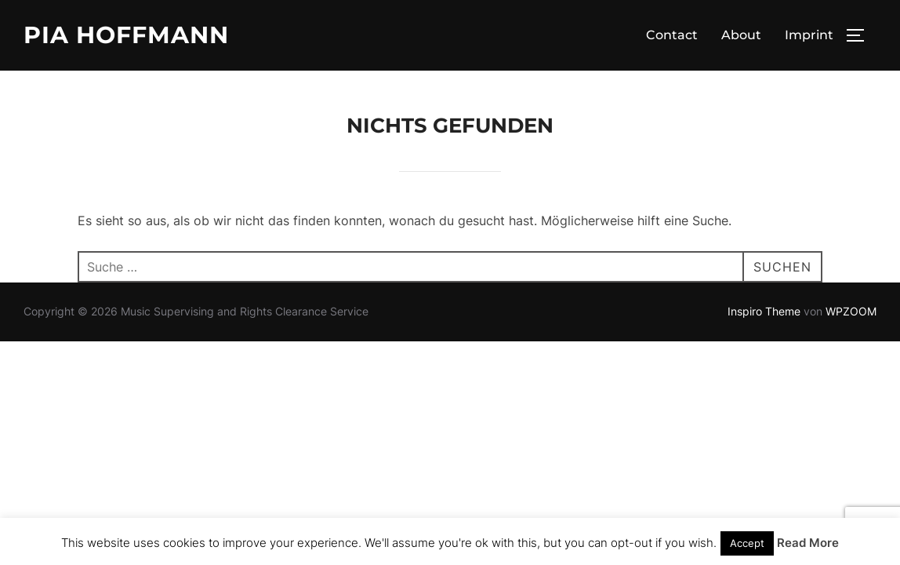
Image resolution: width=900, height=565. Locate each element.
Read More (808, 542)
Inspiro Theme (764, 311)
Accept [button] (747, 543)
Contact (672, 34)
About (741, 34)
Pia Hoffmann (126, 34)
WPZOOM (851, 311)
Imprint (809, 34)
